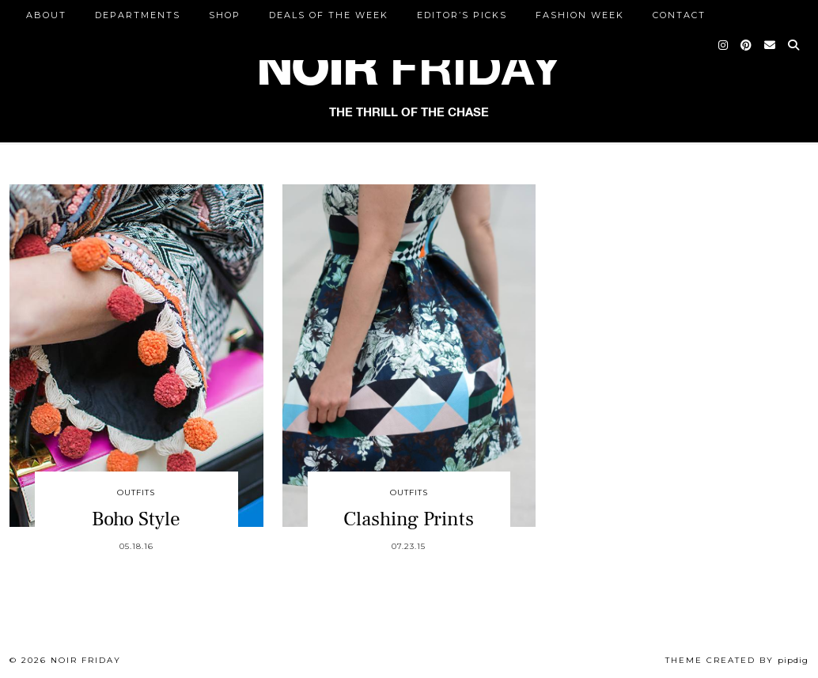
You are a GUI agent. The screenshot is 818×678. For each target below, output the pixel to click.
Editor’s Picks (462, 15)
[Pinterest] (746, 45)
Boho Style (136, 519)
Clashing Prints (408, 519)
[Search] (794, 45)
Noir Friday (86, 660)
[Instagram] (723, 45)
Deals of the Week (328, 15)
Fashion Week (580, 15)
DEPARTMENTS (137, 15)
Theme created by (737, 660)
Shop (224, 15)
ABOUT (46, 15)
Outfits (136, 492)
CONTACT (679, 15)
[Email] (770, 45)
